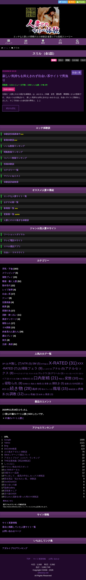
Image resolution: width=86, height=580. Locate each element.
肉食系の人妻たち (10, 331)
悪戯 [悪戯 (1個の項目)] (33, 384)
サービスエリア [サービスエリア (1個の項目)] (21, 373)
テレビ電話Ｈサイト (13, 240)
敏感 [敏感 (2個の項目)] (40, 383)
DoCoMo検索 (10, 449)
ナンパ (5, 298)
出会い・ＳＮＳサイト (14, 252)
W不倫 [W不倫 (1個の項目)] (44, 364)
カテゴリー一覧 (11, 170)
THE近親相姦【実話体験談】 (17, 461)
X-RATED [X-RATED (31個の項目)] (63, 362)
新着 (54, 60)
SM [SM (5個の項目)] (36, 363)
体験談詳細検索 (11, 182)
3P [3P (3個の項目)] (5, 363)
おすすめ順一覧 (11, 202)
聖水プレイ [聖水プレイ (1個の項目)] (47, 389)
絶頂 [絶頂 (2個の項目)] (5, 389)
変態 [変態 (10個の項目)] (71, 378)
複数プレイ (7, 277)
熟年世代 (6, 285)
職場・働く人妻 (9, 281)
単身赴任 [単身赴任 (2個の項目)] (27, 379)
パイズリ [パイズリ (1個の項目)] (76, 373)
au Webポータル (12, 469)
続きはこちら (8, 501)
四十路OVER (10, 493)
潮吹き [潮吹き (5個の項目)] (58, 383)
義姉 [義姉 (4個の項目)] (36, 389)
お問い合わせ (54, 559)
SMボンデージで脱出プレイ (17, 455)
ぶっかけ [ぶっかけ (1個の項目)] (47, 369)
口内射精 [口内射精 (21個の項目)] (46, 378)
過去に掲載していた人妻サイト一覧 (19, 527)
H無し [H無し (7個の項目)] (15, 363)
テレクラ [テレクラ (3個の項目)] (44, 373)
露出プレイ (7, 336)
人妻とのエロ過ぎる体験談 (16, 220)
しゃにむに (9, 464)
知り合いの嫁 (10, 484)
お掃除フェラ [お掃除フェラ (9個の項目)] (30, 368)
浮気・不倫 (7, 269)
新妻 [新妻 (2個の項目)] (48, 383)
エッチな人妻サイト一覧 (15, 196)
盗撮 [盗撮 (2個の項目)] (68, 383)
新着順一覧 (11, 208)
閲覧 (67, 60)
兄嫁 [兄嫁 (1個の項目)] (19, 379)
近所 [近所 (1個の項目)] (27, 394)
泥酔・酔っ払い (9, 315)
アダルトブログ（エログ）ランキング (22, 458)
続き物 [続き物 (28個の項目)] (21, 388)
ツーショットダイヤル (14, 234)
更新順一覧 (12, 214)
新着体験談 (10, 140)
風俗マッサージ (9, 319)
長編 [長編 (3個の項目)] (34, 394)
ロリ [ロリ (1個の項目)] (12, 379)
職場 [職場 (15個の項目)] (60, 389)
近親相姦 (6, 302)
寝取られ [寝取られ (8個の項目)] (13, 383)
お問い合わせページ (11, 531)
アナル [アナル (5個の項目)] (58, 368)
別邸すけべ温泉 (11, 472)
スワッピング (8, 273)
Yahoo (7, 443)
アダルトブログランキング (14, 548)
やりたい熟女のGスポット (16, 466)
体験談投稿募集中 (13, 134)
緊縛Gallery (9, 487)
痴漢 (4, 306)
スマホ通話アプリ (12, 246)
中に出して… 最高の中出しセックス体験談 (24, 475)
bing (6, 446)
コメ (83, 60)
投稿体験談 (9, 164)
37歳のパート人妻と (14, 418)
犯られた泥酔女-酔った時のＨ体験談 (21, 496)
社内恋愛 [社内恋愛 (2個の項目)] (77, 383)
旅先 (4, 340)
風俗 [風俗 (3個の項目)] (49, 394)
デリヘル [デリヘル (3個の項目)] (57, 373)
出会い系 (6, 294)
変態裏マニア (10, 490)
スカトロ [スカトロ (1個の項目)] (33, 373)
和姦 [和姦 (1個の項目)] (61, 379)
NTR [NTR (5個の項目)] (27, 363)
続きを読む (11, 108)
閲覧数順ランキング (13, 152)
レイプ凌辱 (7, 290)
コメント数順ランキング (15, 158)
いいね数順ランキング (14, 146)
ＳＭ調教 (6, 327)
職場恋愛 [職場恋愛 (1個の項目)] (73, 389)
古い (61, 60)
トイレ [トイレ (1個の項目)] (67, 373)
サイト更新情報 (9, 523)
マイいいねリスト (12, 176)
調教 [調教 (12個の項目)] (17, 394)
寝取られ (6, 323)
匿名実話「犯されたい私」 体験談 (20, 478)
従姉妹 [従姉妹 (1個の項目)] (26, 384)
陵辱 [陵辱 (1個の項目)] (42, 394)
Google (7, 440)
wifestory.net (43, 573)
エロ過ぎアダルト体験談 (15, 452)
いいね (75, 60)
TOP (28, 559)
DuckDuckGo (10, 481)
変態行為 (6, 310)
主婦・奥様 (7, 344)
